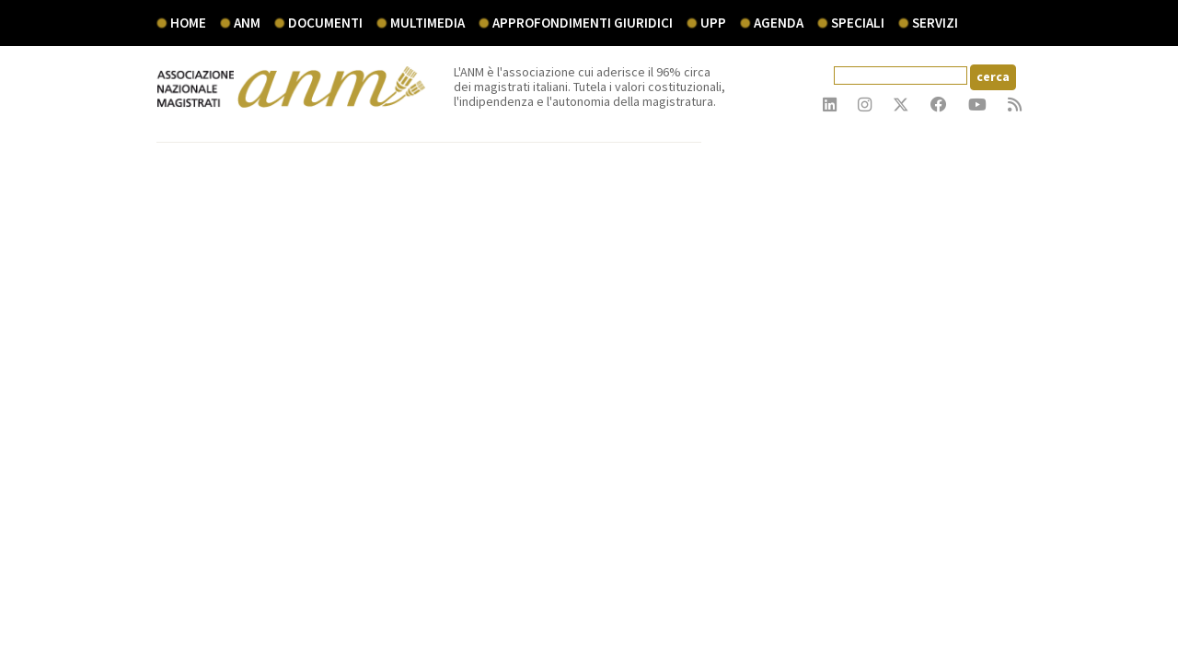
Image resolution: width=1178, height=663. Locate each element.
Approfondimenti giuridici (582, 22)
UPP (713, 22)
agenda (778, 22)
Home (188, 22)
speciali (857, 22)
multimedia (427, 22)
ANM (247, 22)
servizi (935, 22)
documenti (325, 22)
